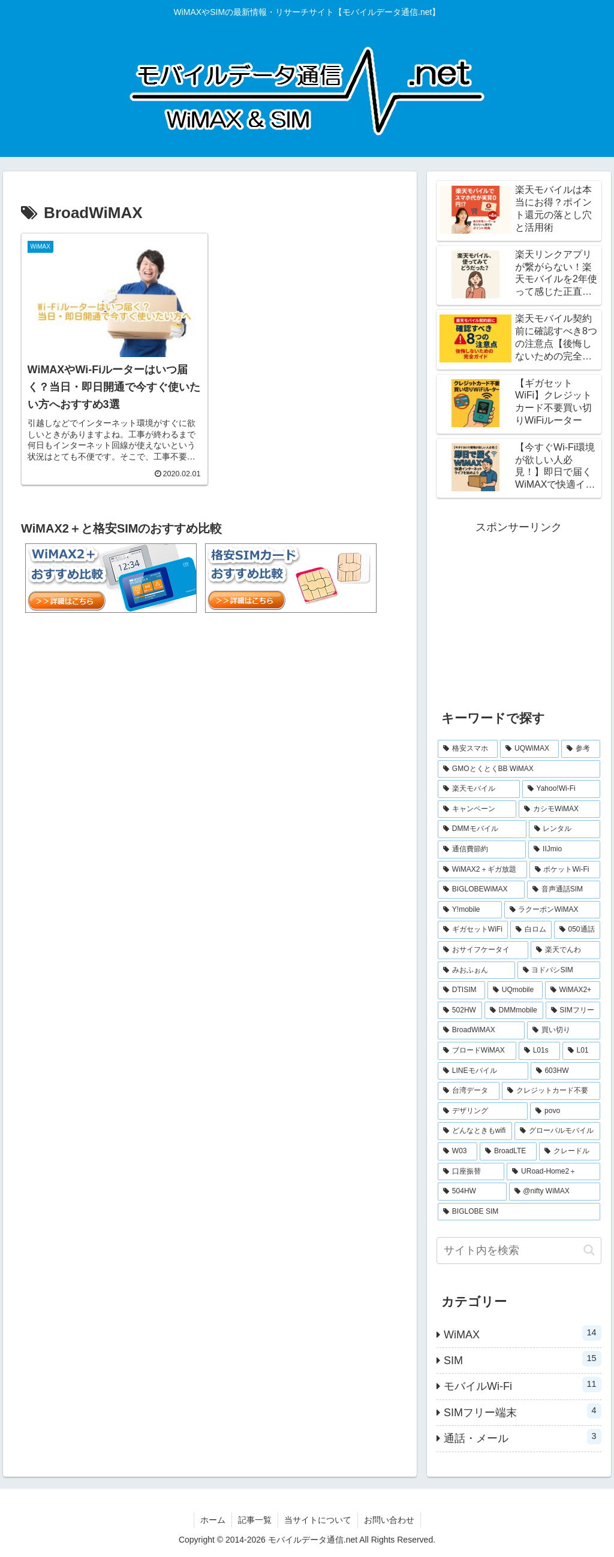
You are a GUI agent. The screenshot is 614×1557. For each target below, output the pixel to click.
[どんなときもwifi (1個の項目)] (475, 1131)
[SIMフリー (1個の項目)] (573, 1011)
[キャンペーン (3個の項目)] (477, 809)
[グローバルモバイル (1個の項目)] (557, 1131)
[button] (589, 1250)
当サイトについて (317, 1520)
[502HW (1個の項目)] (460, 1011)
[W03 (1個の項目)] (457, 1151)
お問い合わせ (389, 1520)
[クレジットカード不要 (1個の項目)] (551, 1091)
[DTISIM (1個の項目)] (461, 990)
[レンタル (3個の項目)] (564, 829)
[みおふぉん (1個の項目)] (476, 970)
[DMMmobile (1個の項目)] (513, 1011)
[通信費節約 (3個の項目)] (482, 849)
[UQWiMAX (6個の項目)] (529, 749)
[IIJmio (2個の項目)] (564, 849)
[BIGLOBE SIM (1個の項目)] (519, 1212)
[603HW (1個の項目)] (565, 1071)
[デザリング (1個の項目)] (483, 1111)
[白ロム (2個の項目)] (531, 930)
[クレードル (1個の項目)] (569, 1151)
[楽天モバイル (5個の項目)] (479, 789)
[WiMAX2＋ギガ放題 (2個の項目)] (482, 870)
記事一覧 (255, 1520)
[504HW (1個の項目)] (472, 1192)
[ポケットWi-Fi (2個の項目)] (564, 870)
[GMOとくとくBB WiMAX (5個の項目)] (519, 769)
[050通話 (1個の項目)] (577, 930)
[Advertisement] (519, 612)
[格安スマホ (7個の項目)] (468, 749)
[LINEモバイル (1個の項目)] (483, 1071)
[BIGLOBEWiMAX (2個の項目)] (481, 890)
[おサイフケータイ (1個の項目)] (483, 950)
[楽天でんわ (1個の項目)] (565, 950)
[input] (519, 1250)
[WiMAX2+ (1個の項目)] (572, 990)
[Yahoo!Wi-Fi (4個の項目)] (561, 789)
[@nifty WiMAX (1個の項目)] (554, 1192)
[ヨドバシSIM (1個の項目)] (558, 970)
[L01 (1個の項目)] (581, 1051)
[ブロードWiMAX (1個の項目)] (477, 1051)
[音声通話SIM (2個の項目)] (563, 890)
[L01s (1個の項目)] (539, 1051)
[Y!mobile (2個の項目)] (470, 910)
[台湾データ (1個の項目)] (468, 1091)
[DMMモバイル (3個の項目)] (482, 829)
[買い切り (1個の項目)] (563, 1030)
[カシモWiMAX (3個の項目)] (559, 809)
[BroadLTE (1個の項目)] (508, 1151)
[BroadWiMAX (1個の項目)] (481, 1030)
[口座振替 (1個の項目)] (471, 1172)
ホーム (212, 1520)
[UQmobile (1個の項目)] (515, 990)
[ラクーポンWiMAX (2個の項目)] (552, 910)
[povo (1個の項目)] (565, 1111)
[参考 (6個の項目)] (580, 749)
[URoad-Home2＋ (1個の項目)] (553, 1172)
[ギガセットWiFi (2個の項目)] (473, 930)
